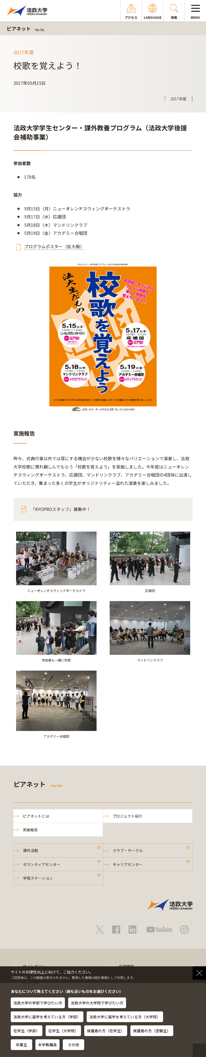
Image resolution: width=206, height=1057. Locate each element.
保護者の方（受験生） (152, 1030)
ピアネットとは (36, 816)
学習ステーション (38, 878)
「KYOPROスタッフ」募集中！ (61, 509)
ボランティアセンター (41, 864)
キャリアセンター (128, 864)
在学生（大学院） (63, 1030)
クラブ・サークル (128, 850)
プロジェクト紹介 (127, 816)
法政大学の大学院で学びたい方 (97, 1002)
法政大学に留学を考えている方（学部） (47, 1016)
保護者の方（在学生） (105, 1030)
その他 (73, 1044)
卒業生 (21, 1044)
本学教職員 (47, 1044)
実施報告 (30, 829)
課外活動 (30, 850)
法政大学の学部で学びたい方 (37, 1002)
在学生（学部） (26, 1030)
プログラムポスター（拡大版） (54, 246)
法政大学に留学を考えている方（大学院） (124, 1016)
